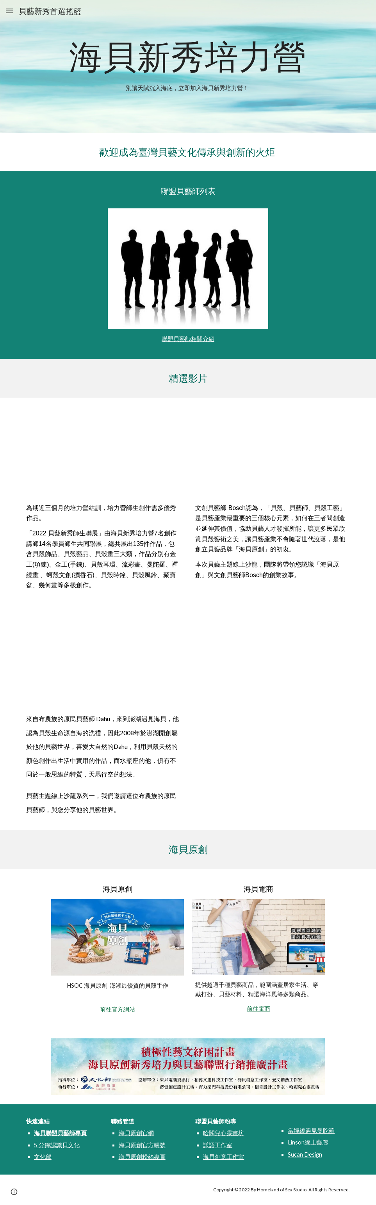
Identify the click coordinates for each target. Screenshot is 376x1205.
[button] (9, 10)
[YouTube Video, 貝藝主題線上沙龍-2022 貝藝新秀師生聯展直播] (103, 452)
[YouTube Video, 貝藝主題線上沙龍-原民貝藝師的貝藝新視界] (103, 660)
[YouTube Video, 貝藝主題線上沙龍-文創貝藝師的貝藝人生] (272, 452)
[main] (188, 56)
